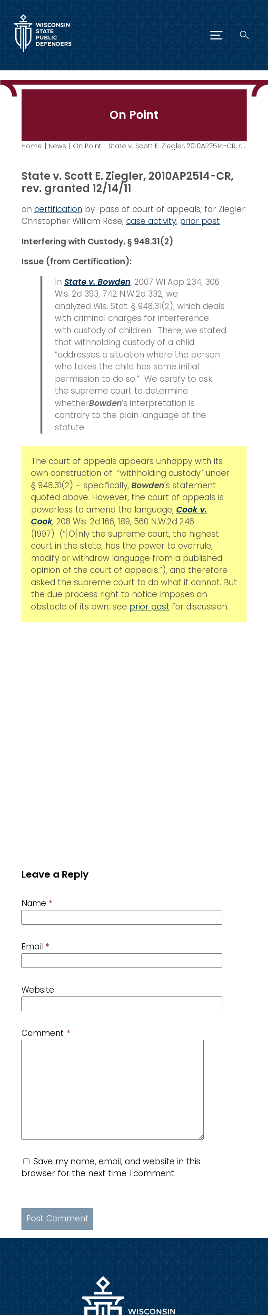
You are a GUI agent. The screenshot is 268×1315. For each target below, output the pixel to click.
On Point (87, 146)
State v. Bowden (97, 281)
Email (35, 946)
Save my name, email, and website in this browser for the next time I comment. (110, 1168)
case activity (151, 221)
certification (58, 208)
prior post (200, 221)
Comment (45, 1033)
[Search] (244, 35)
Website (37, 990)
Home (31, 146)
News (57, 146)
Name (36, 903)
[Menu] (216, 35)
